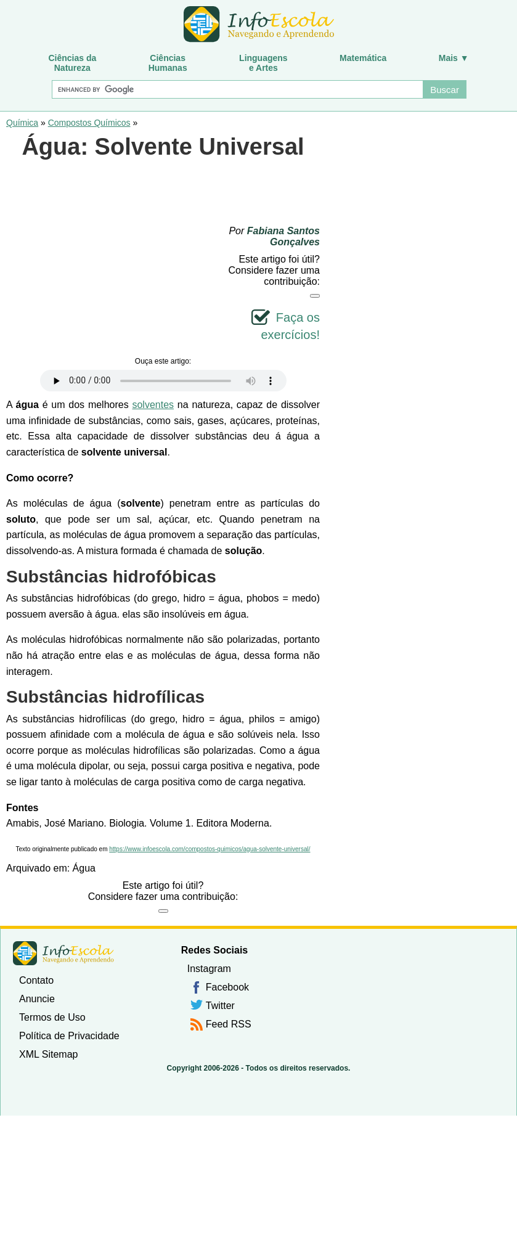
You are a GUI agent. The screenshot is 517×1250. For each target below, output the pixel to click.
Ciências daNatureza (72, 63)
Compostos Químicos (89, 123)
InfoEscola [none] (63, 953)
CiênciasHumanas (168, 63)
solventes (153, 404)
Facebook (227, 987)
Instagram (209, 968)
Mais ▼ (454, 58)
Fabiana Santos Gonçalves (283, 236)
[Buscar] (236, 89)
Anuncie (37, 999)
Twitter (220, 1005)
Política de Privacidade (69, 1036)
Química (22, 123)
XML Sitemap (48, 1054)
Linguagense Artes (263, 63)
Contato (36, 980)
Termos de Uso (52, 1017)
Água (84, 868)
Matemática (363, 58)
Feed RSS (228, 1024)
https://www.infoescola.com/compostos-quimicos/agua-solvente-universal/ (209, 849)
